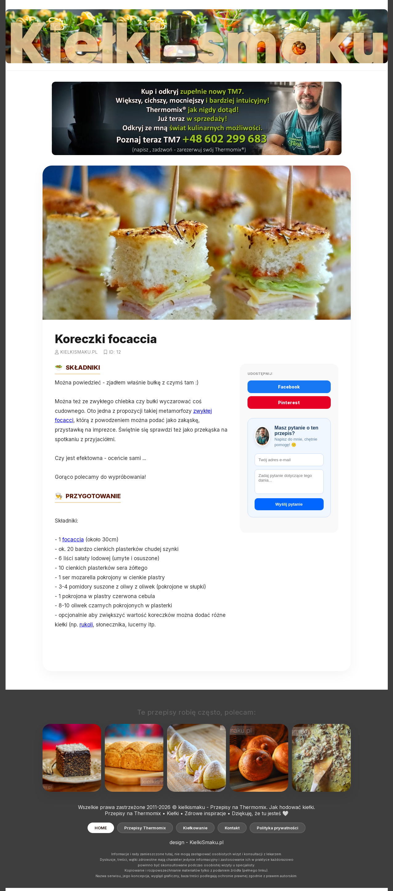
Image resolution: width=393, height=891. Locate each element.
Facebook (289, 386)
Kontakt (232, 827)
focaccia (73, 539)
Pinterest (289, 402)
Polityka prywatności (277, 827)
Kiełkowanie (195, 827)
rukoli (86, 625)
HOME (101, 827)
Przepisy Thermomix (145, 827)
